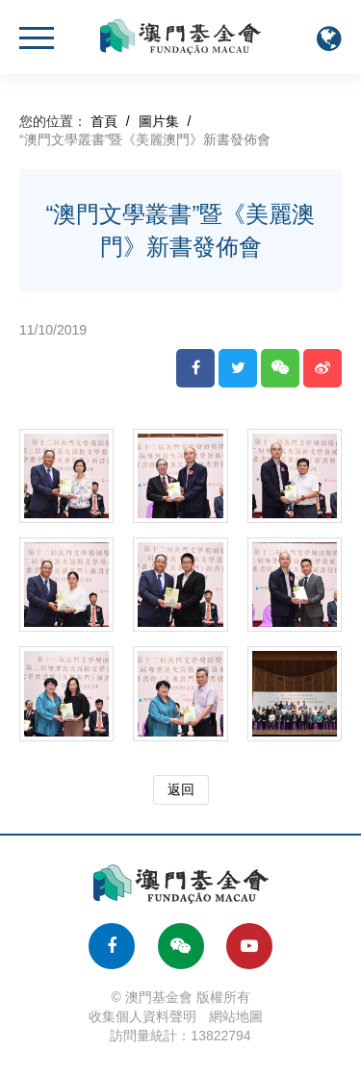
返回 (181, 789)
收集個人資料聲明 (142, 1016)
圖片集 (159, 121)
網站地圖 (236, 1016)
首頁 (103, 121)
